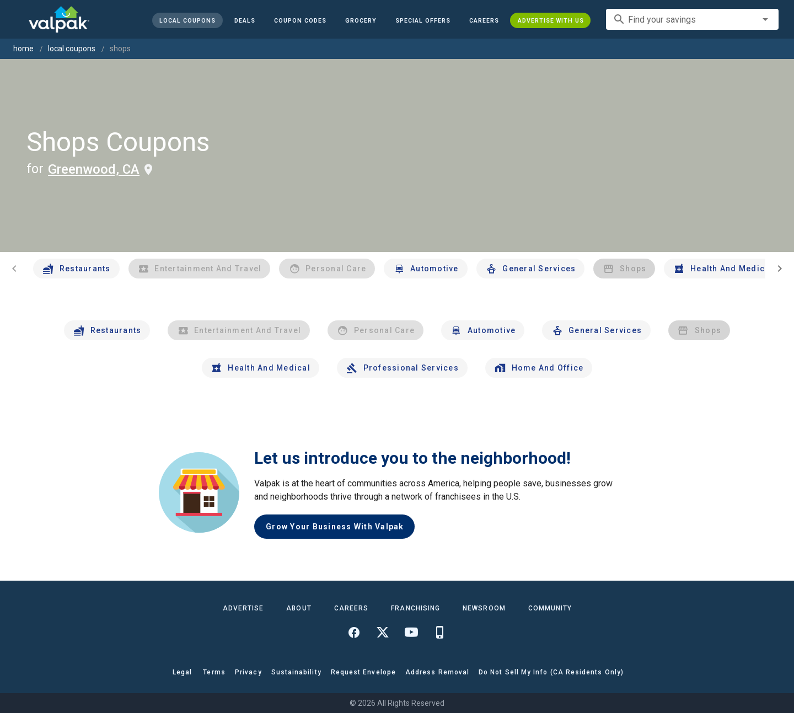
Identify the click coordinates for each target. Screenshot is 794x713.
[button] (422, 20)
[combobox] (692, 19)
